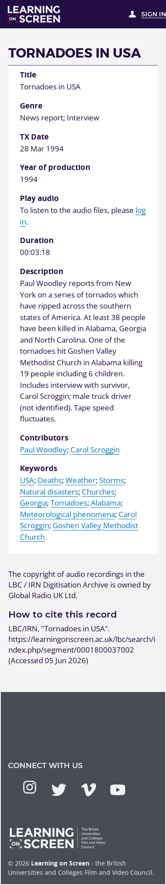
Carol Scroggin (95, 449)
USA (27, 480)
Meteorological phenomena (67, 514)
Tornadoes (68, 503)
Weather (81, 480)
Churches (98, 492)
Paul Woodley (43, 449)
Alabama (106, 503)
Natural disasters (49, 492)
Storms (111, 480)
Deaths (50, 480)
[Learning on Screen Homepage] (34, 14)
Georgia (33, 503)
